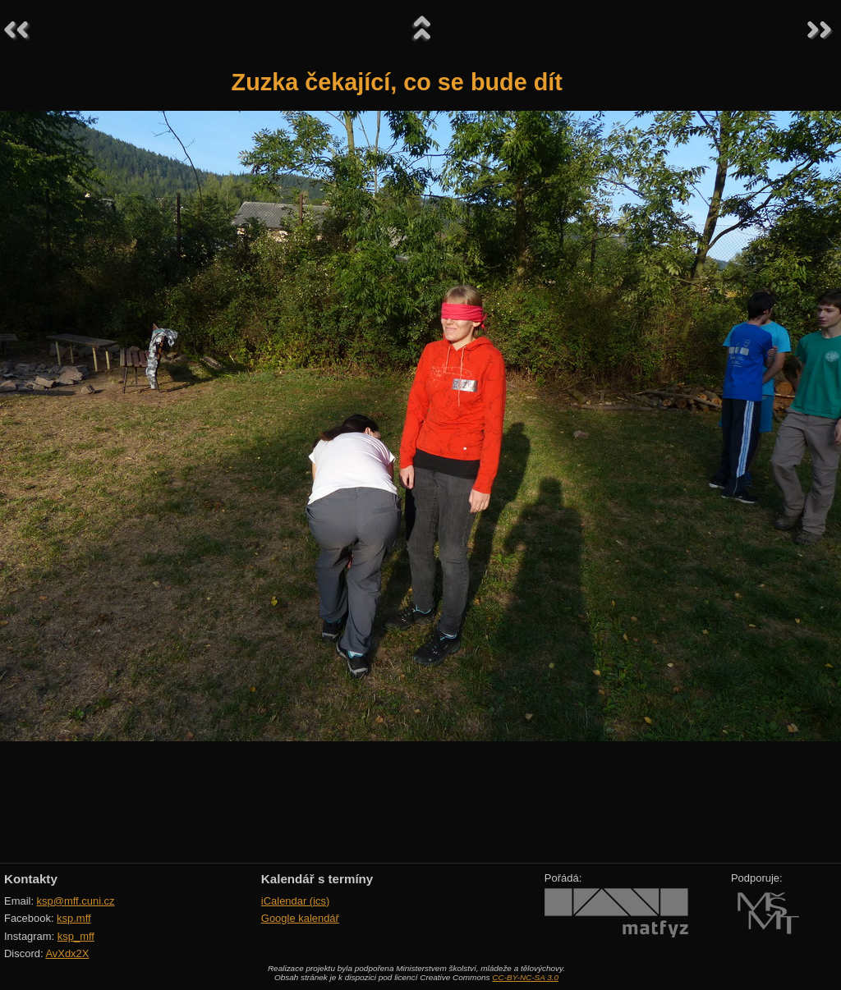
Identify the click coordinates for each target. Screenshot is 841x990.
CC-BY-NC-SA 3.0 (525, 977)
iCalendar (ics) (295, 901)
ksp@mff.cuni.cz (76, 901)
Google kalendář (300, 918)
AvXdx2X (67, 953)
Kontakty (30, 879)
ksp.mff (74, 918)
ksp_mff (75, 936)
